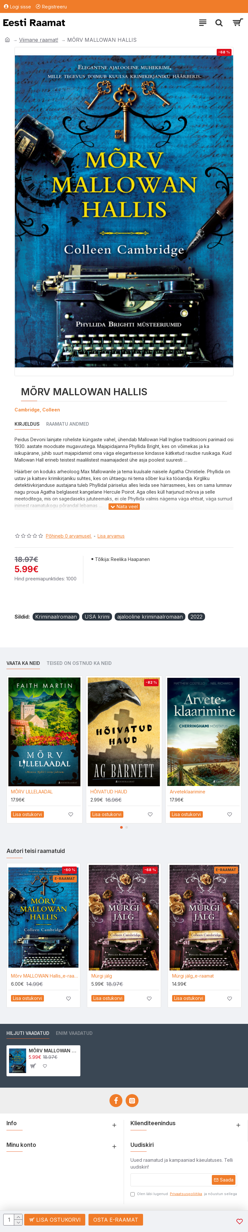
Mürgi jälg (101, 976)
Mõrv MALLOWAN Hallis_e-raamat (44, 976)
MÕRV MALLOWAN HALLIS (53, 1050)
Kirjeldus (27, 424)
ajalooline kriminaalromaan (150, 616)
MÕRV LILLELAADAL (32, 791)
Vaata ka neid (23, 663)
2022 (196, 616)
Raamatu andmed (67, 424)
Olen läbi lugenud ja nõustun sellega (183, 1194)
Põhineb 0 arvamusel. (69, 536)
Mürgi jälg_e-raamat (193, 976)
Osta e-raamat (116, 1219)
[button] (121, 827)
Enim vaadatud (74, 1033)
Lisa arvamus (111, 536)
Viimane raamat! (38, 40)
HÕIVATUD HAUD (108, 791)
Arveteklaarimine (187, 791)
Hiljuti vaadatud (27, 1033)
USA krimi (97, 616)
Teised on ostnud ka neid (79, 663)
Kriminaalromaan (56, 616)
